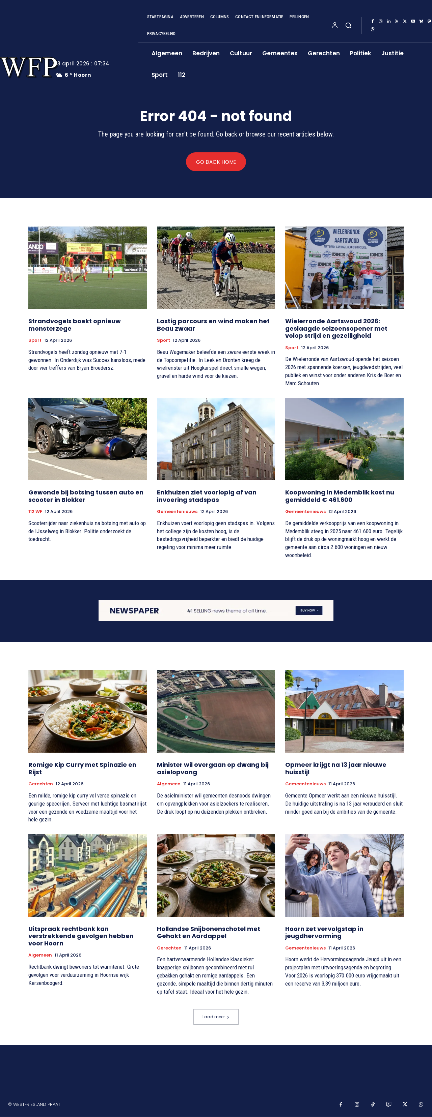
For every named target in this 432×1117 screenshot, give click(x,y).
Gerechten (40, 784)
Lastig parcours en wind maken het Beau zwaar (213, 325)
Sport (35, 340)
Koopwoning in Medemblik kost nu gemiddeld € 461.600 (339, 496)
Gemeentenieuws (177, 512)
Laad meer (216, 1017)
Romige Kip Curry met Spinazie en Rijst (82, 769)
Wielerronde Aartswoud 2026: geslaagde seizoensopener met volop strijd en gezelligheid (336, 328)
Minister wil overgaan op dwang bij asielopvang (213, 769)
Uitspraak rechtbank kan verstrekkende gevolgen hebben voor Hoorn (81, 936)
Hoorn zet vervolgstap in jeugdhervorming (324, 932)
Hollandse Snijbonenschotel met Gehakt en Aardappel (208, 932)
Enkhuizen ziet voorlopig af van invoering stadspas (206, 496)
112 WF (35, 512)
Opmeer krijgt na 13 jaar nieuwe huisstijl (335, 769)
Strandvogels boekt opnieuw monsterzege (74, 325)
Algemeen (169, 784)
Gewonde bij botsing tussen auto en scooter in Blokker (85, 496)
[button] (348, 25)
